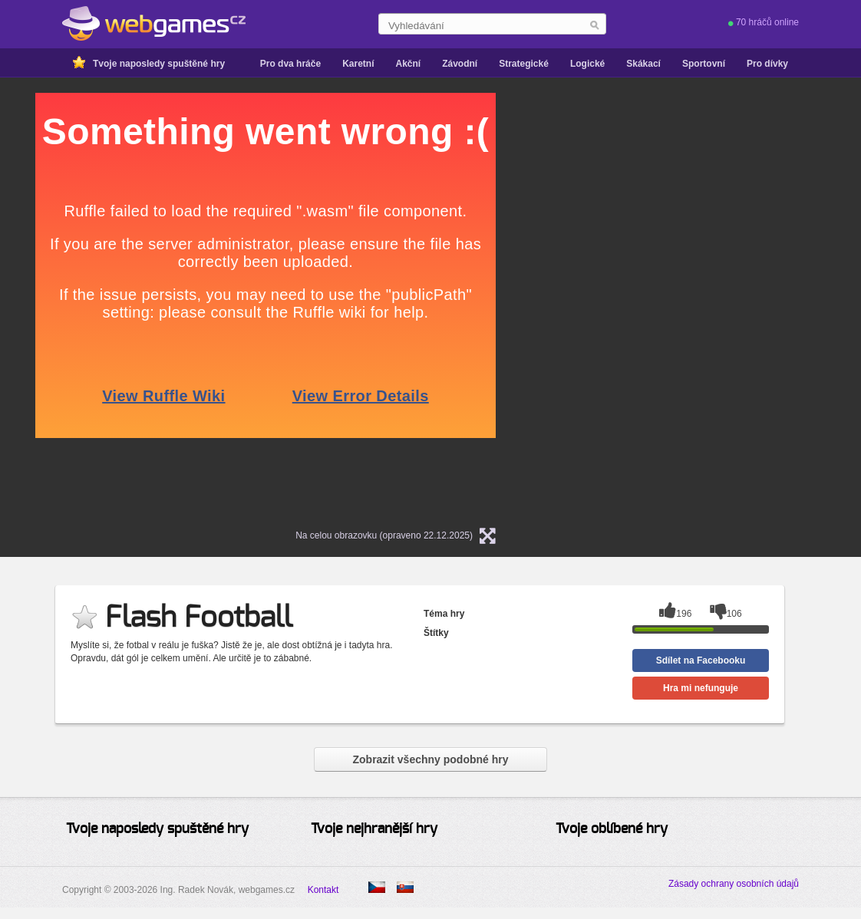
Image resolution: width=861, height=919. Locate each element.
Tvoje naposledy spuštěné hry (159, 63)
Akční (408, 63)
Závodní (459, 63)
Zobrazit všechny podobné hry (430, 759)
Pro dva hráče (290, 63)
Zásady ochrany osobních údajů (733, 883)
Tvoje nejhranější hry (374, 829)
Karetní (358, 63)
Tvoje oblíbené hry (612, 829)
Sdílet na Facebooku (701, 660)
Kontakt (323, 889)
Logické (587, 63)
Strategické (524, 63)
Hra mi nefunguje (700, 688)
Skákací (643, 63)
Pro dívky (767, 63)
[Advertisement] (710, 189)
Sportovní (703, 63)
